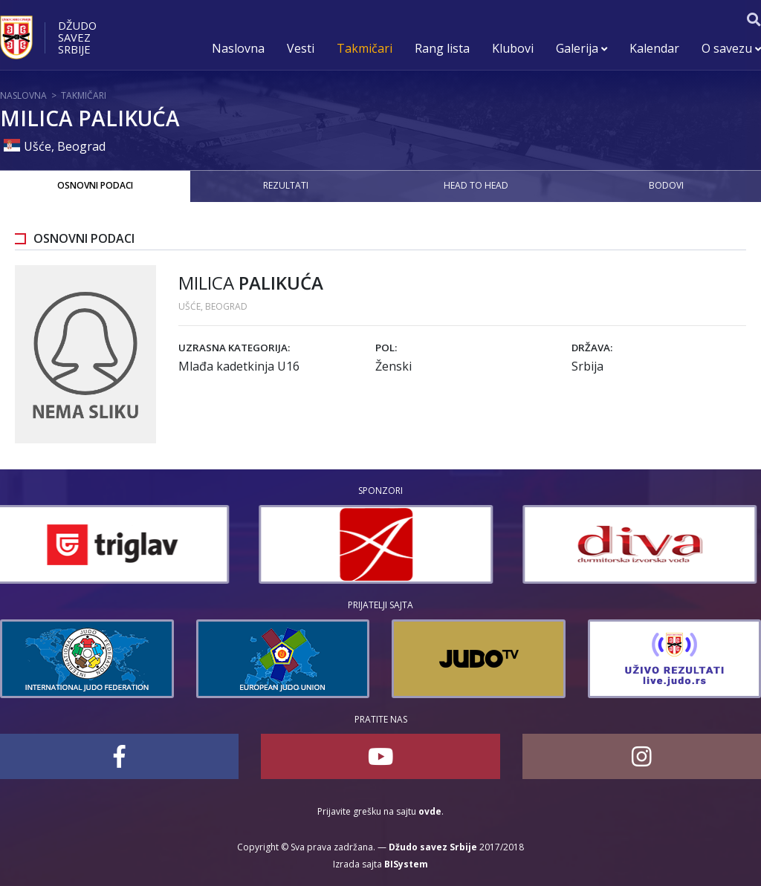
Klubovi (513, 48)
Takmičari (364, 48)
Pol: (386, 347)
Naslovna (238, 48)
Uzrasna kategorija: (234, 347)
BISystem (406, 864)
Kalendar (654, 48)
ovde (429, 811)
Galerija (581, 48)
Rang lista (442, 48)
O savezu (731, 48)
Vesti (300, 48)
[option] (117, 544)
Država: (591, 347)
